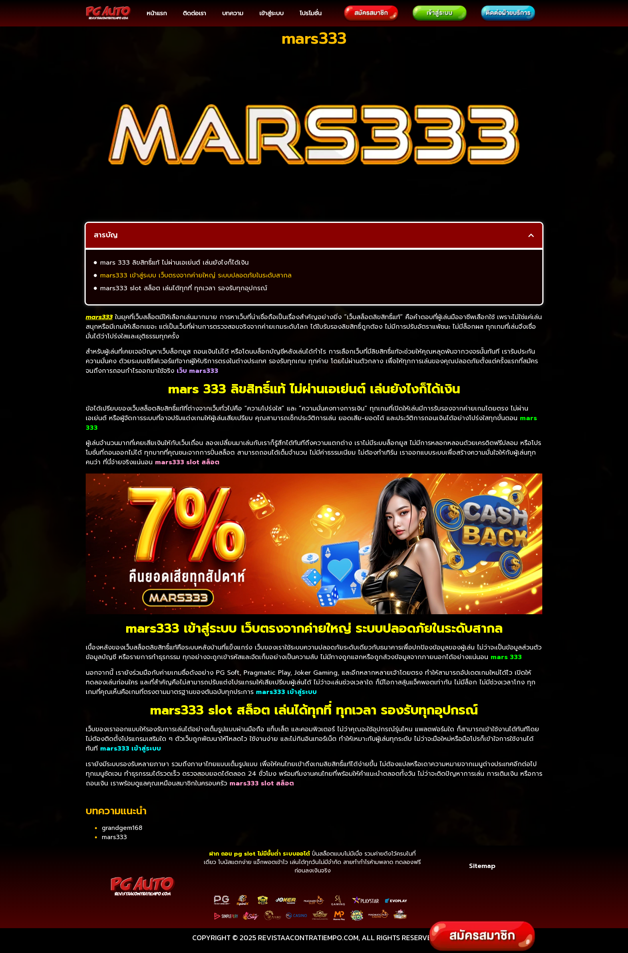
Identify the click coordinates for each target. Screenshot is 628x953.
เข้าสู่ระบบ (271, 13)
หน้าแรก (157, 13)
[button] (531, 235)
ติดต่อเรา (194, 13)
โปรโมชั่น (311, 13)
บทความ (232, 13)
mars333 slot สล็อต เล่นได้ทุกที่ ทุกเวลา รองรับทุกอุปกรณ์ (183, 288)
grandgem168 (122, 828)
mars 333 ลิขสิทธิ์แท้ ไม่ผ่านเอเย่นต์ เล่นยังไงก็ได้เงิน (174, 262)
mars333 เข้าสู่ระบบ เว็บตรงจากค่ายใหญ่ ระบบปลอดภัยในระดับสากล (196, 275)
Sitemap (482, 866)
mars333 (114, 837)
